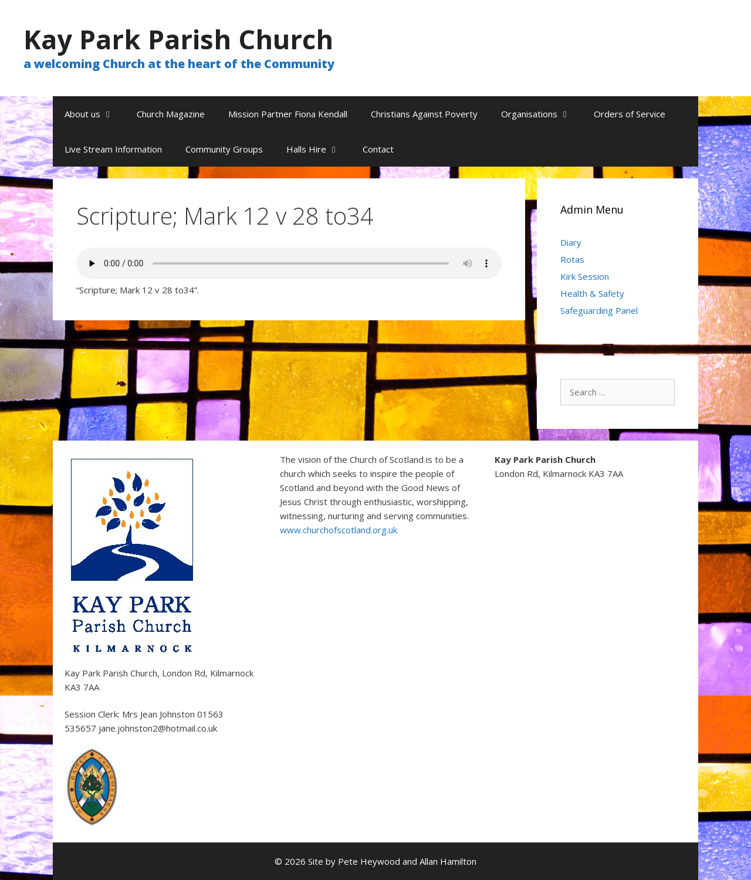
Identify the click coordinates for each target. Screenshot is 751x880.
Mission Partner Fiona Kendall (287, 114)
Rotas (572, 259)
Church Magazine (171, 114)
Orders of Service (629, 114)
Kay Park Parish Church (178, 39)
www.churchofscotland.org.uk (338, 530)
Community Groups (224, 149)
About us (95, 113)
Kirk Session (584, 276)
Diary (570, 242)
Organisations (541, 113)
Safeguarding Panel (599, 310)
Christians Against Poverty (424, 114)
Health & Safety (592, 293)
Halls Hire (318, 149)
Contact (378, 149)
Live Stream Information (113, 149)
